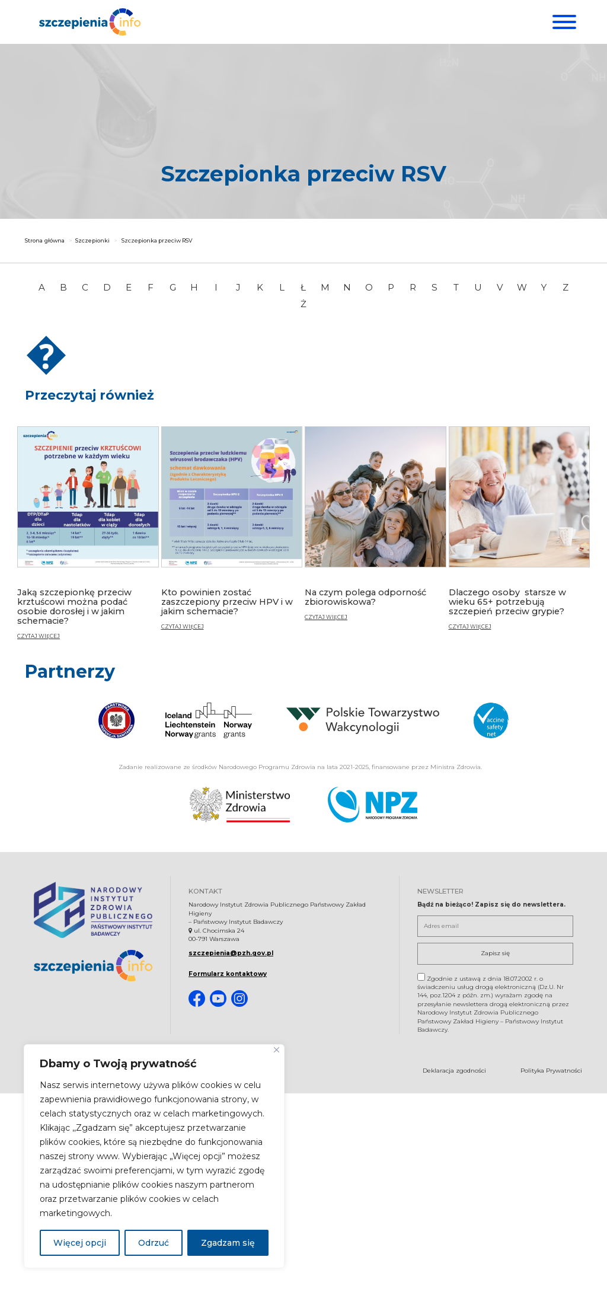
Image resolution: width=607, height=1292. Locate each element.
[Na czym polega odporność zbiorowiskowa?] (375, 528)
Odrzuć (153, 1242)
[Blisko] (276, 1049)
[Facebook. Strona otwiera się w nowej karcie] (197, 998)
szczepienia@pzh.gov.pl (231, 953)
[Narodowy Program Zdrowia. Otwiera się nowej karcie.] (372, 804)
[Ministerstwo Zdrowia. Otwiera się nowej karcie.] (240, 804)
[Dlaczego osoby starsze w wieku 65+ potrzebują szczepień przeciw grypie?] (519, 533)
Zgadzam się (228, 1242)
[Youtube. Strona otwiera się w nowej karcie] (218, 998)
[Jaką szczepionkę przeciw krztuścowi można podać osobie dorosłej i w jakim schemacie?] (88, 537)
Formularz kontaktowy (228, 973)
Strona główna (45, 241)
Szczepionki (92, 241)
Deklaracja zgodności (454, 1070)
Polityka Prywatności (551, 1070)
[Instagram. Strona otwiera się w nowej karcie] (239, 998)
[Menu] (563, 22)
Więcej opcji (79, 1242)
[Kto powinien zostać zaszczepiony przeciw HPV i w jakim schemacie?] (232, 533)
